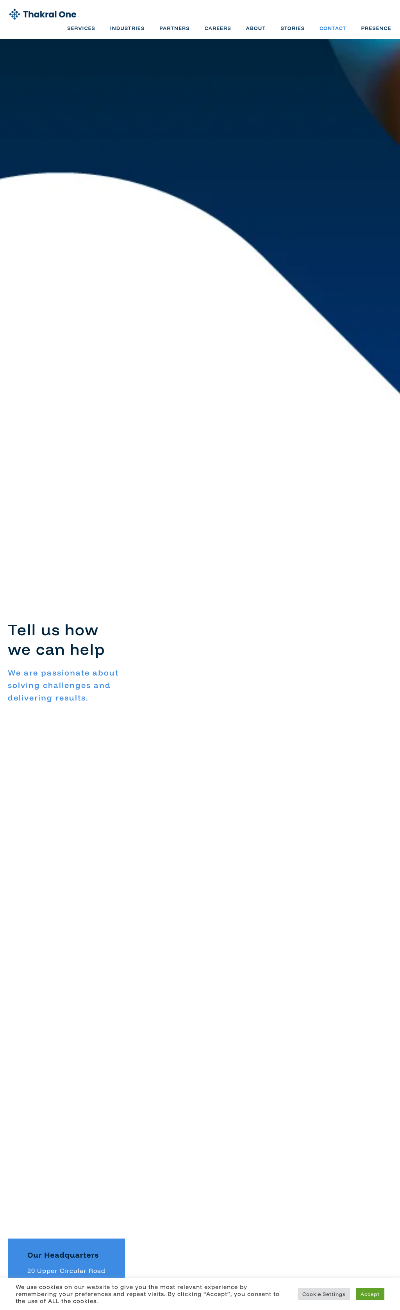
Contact (330, 32)
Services (78, 32)
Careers (215, 32)
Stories (290, 32)
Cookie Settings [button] (323, 1294)
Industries (124, 32)
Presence (373, 32)
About (253, 32)
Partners (172, 32)
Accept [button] (370, 1294)
